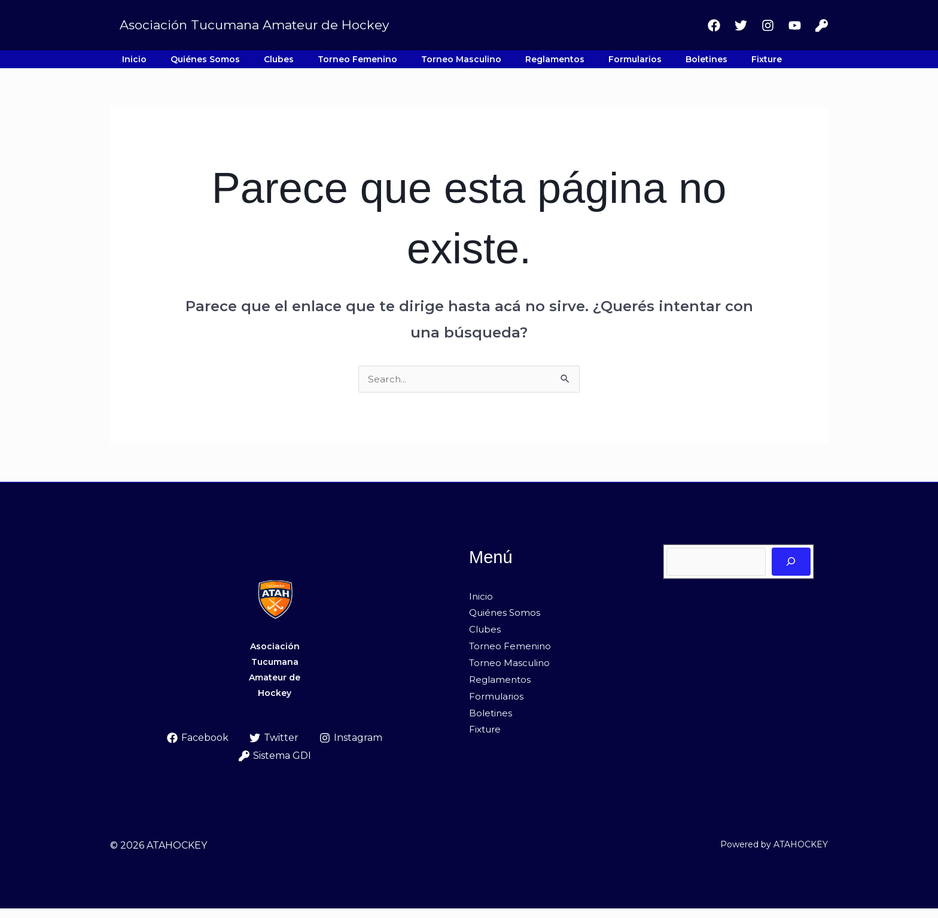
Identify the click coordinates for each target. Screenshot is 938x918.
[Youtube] (794, 25)
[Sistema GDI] (821, 25)
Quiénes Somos (183, 64)
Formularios (541, 64)
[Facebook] (714, 25)
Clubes (243, 64)
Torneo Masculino (397, 64)
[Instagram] (768, 25)
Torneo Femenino (307, 64)
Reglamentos (475, 64)
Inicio (127, 64)
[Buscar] (791, 571)
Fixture (644, 64)
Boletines (599, 64)
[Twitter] (741, 25)
